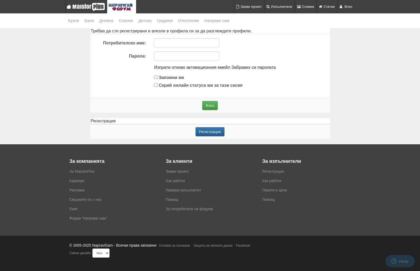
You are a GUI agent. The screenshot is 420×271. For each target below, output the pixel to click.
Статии (327, 7)
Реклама (76, 190)
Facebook (243, 245)
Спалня (126, 20)
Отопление (188, 20)
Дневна (106, 20)
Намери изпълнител (183, 190)
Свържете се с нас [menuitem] (85, 199)
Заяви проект (249, 7)
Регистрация (210, 132)
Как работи (175, 181)
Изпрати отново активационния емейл (192, 67)
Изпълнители (279, 7)
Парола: (137, 56)
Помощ (172, 199)
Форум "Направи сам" (88, 218)
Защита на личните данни (213, 245)
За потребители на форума (189, 209)
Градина (164, 20)
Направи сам (216, 20)
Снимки (305, 7)
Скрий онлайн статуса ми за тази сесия (198, 85)
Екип (73, 209)
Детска (145, 20)
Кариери (76, 181)
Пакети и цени (274, 190)
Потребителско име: (124, 43)
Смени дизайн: (80, 253)
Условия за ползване (174, 245)
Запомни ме (169, 77)
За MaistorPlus (81, 171)
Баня (89, 20)
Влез (346, 7)
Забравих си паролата (253, 67)
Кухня (73, 20)
